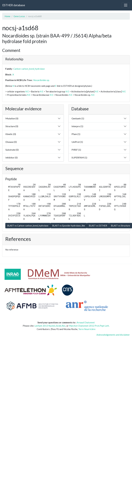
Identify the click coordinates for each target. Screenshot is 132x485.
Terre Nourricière (86, 329)
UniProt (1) (77, 141)
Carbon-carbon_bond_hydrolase (29, 68)
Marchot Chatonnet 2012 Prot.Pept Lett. (89, 325)
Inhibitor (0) (11, 157)
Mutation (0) (11, 118)
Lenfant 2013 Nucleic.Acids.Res (50, 325)
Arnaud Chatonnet (86, 322)
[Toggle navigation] (126, 5)
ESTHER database (13, 5)
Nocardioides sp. (41, 80)
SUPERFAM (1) (79, 157)
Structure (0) (11, 126)
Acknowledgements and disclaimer (113, 334)
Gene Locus (19, 16)
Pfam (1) (76, 134)
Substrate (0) (12, 149)
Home (7, 16)
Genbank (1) (78, 118)
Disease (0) (11, 141)
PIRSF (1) (76, 149)
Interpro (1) (77, 126)
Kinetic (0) (10, 134)
